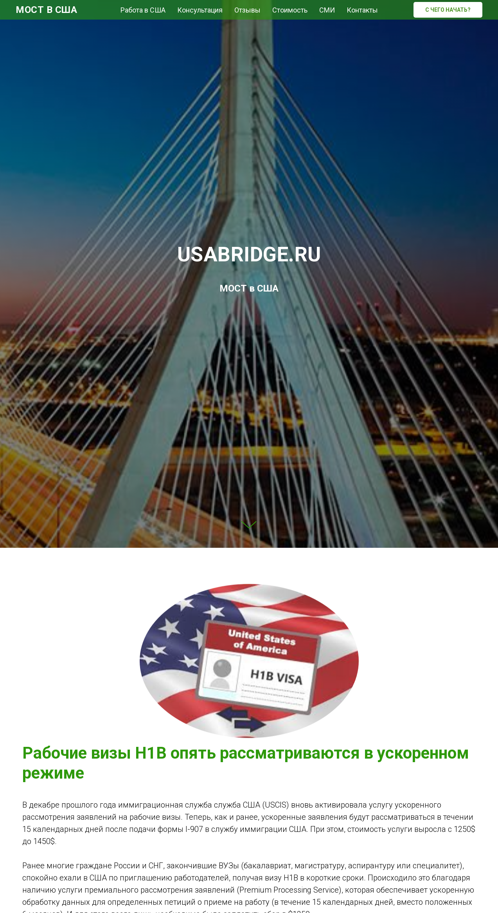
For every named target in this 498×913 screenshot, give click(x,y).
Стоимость (289, 10)
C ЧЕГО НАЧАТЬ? (448, 10)
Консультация (200, 10)
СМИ (327, 10)
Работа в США (142, 10)
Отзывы (247, 10)
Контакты (362, 10)
